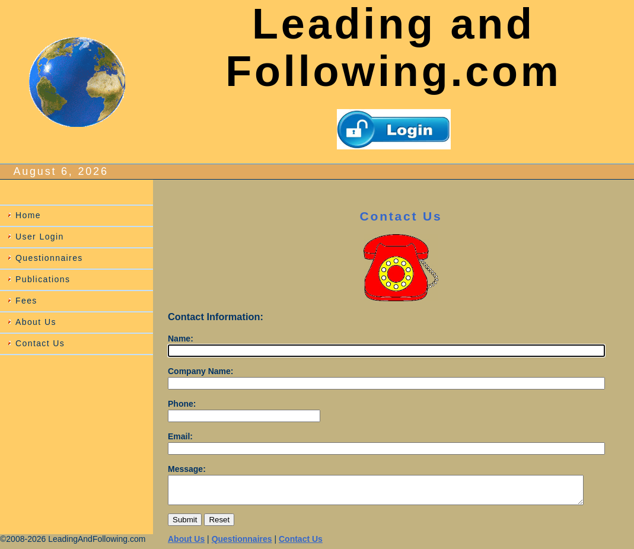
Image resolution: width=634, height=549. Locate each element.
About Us (35, 322)
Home (28, 215)
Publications (42, 279)
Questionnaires (49, 258)
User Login (39, 236)
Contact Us (40, 343)
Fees (26, 300)
